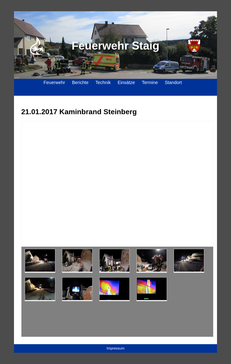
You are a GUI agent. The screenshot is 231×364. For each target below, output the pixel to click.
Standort (173, 82)
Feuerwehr (54, 82)
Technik (103, 82)
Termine (150, 82)
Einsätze (126, 82)
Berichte (80, 82)
